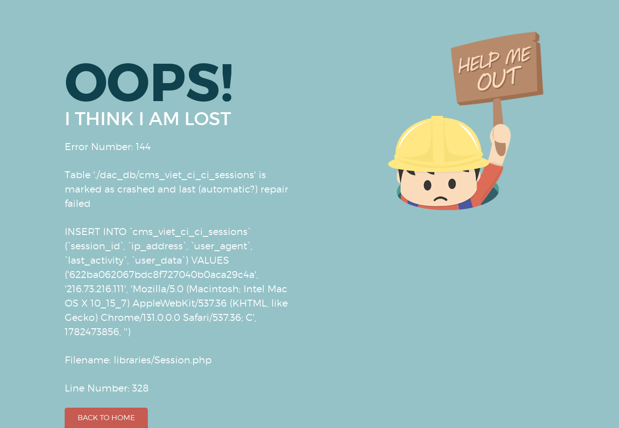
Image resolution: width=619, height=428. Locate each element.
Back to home (106, 417)
